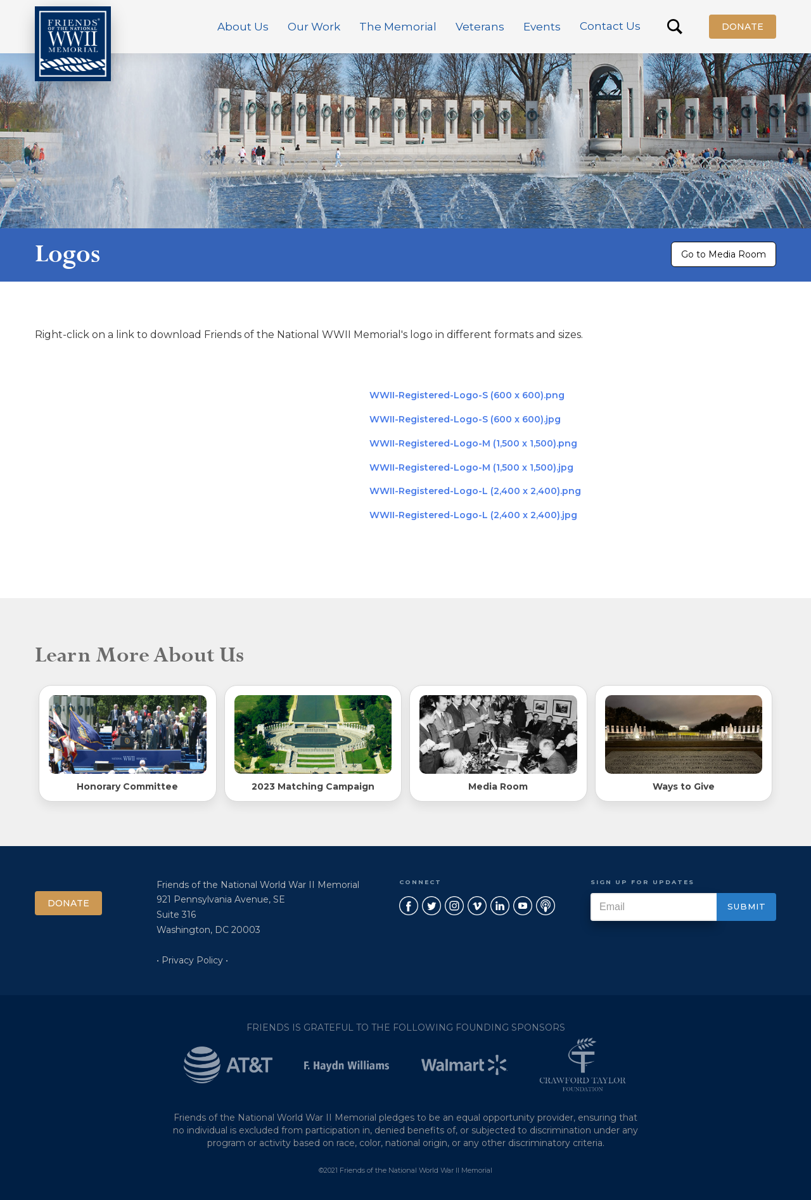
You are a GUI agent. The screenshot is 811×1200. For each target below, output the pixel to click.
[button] (243, 26)
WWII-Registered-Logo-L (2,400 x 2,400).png (475, 491)
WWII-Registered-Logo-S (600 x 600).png (467, 395)
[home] (73, 43)
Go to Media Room (723, 254)
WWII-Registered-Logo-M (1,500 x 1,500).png (473, 443)
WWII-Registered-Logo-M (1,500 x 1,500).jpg (471, 467)
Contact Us (610, 26)
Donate (742, 26)
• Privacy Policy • (192, 960)
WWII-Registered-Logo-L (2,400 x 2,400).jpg (473, 515)
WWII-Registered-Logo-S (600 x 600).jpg (465, 419)
